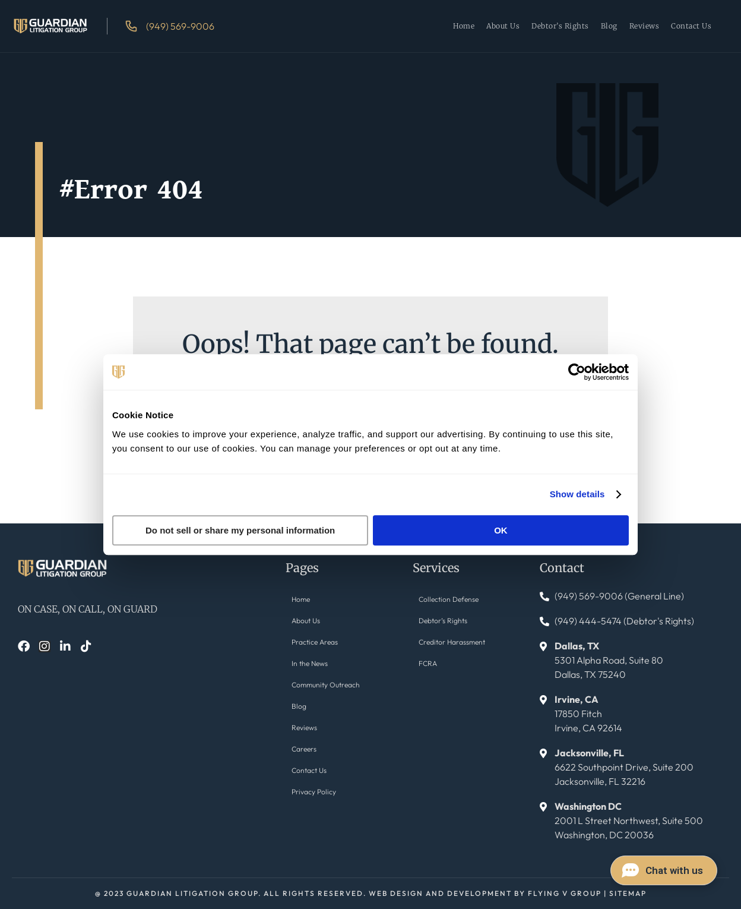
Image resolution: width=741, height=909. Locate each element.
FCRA (428, 663)
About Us (503, 25)
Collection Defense (449, 599)
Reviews (644, 25)
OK (501, 530)
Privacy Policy (314, 791)
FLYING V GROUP (564, 893)
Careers (304, 748)
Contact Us (691, 25)
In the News (310, 663)
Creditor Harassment (452, 641)
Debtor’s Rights (560, 25)
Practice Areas (315, 641)
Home (463, 25)
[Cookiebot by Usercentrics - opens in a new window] (577, 372)
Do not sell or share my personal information (240, 530)
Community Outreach (326, 684)
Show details (577, 494)
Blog (609, 25)
